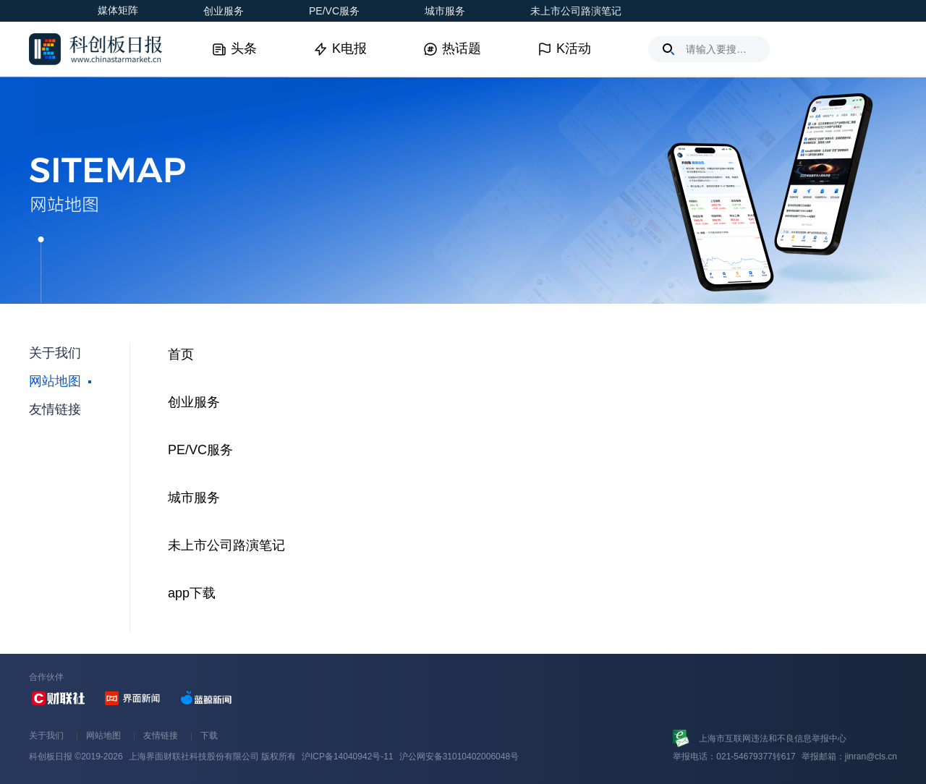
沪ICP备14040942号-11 (348, 756)
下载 (209, 735)
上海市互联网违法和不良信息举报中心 (772, 738)
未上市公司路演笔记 (575, 11)
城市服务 (445, 11)
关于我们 (46, 735)
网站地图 (103, 735)
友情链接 (160, 735)
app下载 (192, 593)
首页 (181, 354)
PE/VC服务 (334, 11)
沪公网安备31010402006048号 (459, 756)
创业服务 (223, 11)
